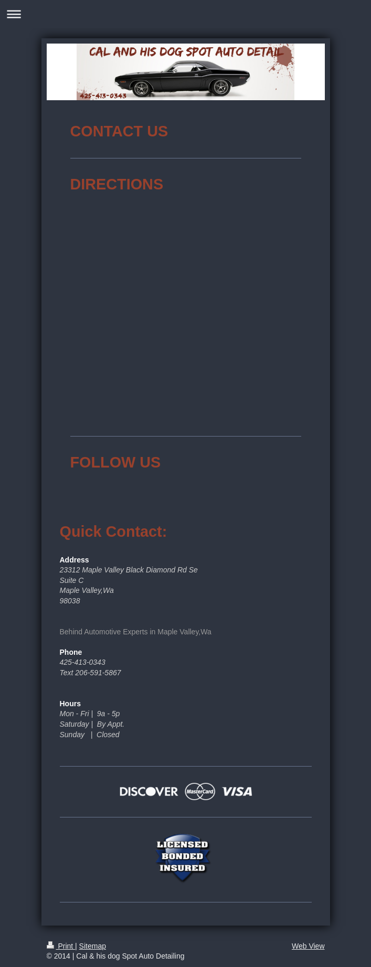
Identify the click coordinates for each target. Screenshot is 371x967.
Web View (308, 946)
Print (61, 946)
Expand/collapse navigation (185, 14)
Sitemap (92, 946)
